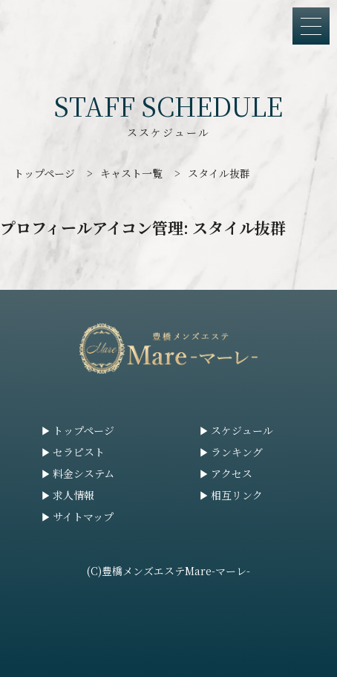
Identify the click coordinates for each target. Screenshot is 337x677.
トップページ (83, 430)
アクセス (231, 473)
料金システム (83, 473)
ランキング (237, 451)
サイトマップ (83, 516)
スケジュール (242, 430)
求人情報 (73, 494)
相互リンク (237, 494)
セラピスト (79, 451)
